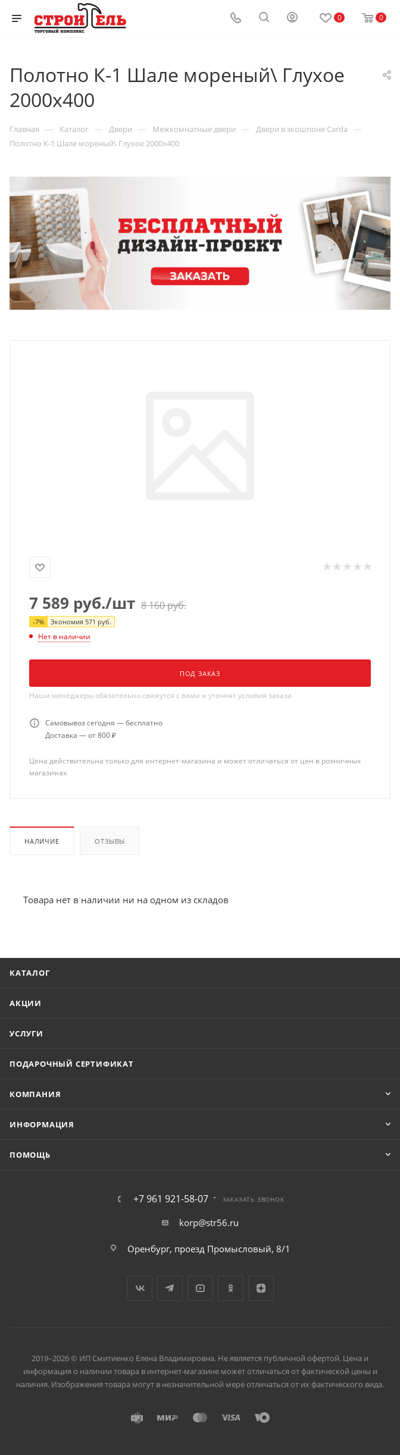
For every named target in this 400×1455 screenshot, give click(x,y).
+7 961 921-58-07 (170, 1198)
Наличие (42, 841)
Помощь (30, 1154)
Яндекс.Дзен (261, 1288)
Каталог (30, 972)
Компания (35, 1094)
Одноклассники (230, 1288)
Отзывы (110, 841)
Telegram (170, 1288)
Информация (42, 1124)
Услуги (26, 1033)
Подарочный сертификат (72, 1063)
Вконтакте (139, 1288)
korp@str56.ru (209, 1222)
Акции (26, 1003)
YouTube (200, 1288)
